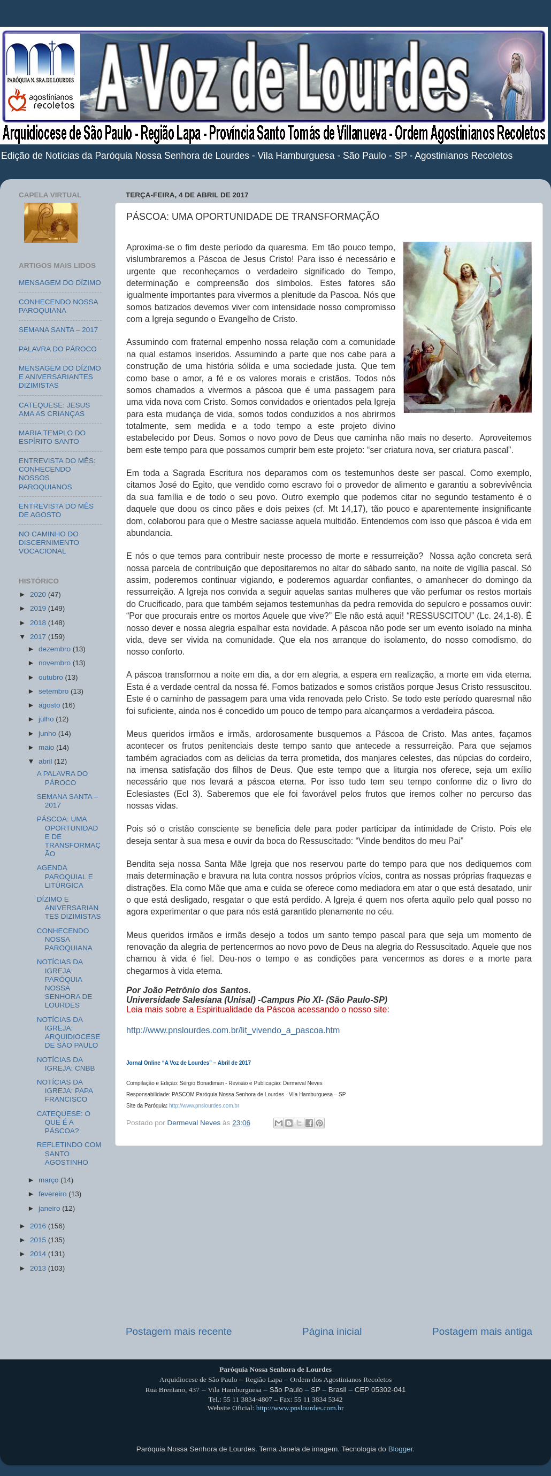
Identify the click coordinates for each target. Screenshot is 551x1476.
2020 (39, 594)
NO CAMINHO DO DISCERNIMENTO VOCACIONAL (49, 542)
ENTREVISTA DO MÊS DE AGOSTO (56, 510)
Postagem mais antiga (482, 1331)
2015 (39, 1240)
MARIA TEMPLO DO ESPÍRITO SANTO (52, 437)
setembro (55, 691)
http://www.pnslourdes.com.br (300, 1408)
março (49, 1180)
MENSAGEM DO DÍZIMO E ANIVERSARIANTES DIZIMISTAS (60, 376)
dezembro (56, 649)
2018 (39, 623)
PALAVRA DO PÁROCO (58, 349)
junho (48, 733)
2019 (39, 608)
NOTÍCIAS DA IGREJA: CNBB (66, 1064)
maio (47, 747)
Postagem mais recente (179, 1331)
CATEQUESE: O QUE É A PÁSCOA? (63, 1122)
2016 (39, 1226)
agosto (50, 705)
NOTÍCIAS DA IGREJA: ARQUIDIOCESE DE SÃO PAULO (69, 1033)
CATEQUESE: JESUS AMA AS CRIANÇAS (54, 409)
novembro (56, 663)
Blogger (400, 1449)
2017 (39, 637)
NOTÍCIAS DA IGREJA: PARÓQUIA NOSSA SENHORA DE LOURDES (65, 983)
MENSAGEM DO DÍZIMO (60, 283)
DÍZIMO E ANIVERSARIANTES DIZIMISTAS (69, 907)
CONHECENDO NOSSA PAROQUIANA (58, 306)
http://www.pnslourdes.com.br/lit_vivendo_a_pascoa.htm (233, 1030)
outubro (52, 677)
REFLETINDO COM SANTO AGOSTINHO (69, 1153)
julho (47, 719)
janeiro (50, 1208)
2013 (39, 1268)
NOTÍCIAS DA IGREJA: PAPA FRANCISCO (65, 1090)
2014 (39, 1254)
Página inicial (332, 1331)
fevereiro (53, 1194)
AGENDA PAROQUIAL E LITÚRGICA (65, 876)
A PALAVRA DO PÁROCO (62, 778)
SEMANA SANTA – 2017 (58, 330)
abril (46, 761)
